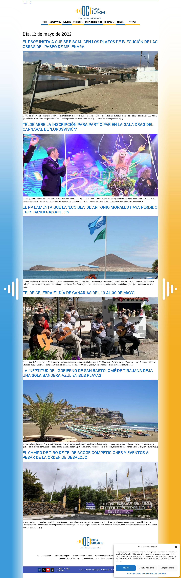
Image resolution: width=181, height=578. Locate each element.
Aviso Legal (162, 573)
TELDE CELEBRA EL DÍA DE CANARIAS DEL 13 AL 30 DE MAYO (78, 292)
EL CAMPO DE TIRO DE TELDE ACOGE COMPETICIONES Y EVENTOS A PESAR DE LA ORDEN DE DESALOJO (86, 455)
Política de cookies (134, 573)
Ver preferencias (167, 568)
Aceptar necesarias (146, 568)
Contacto (88, 569)
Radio (81, 569)
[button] (176, 547)
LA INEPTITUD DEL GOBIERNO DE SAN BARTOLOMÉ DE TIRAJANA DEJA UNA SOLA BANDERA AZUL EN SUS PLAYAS (88, 373)
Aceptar (126, 568)
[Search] (31, 3)
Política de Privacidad (149, 573)
